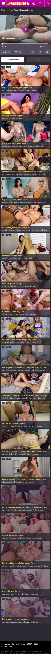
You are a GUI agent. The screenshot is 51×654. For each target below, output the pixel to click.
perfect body (30, 370)
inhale (5, 230)
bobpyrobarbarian (18, 342)
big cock (29, 398)
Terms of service (18, 644)
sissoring (14, 622)
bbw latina (34, 174)
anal (45, 398)
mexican (14, 370)
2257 (36, 644)
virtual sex (20, 426)
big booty (6, 454)
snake (38, 566)
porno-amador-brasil (36, 146)
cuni (26, 314)
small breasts (16, 510)
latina (13, 90)
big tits (5, 118)
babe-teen (23, 146)
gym (38, 622)
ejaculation (13, 202)
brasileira (6, 370)
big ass (18, 90)
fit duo (5, 482)
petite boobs (38, 398)
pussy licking (12, 286)
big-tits (5, 202)
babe (31, 258)
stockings (33, 314)
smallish (6, 90)
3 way (20, 286)
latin (18, 258)
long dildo (14, 454)
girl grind (6, 622)
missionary (40, 370)
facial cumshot (14, 230)
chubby (42, 174)
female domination (38, 202)
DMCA (29, 644)
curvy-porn (36, 594)
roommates (35, 454)
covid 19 (13, 258)
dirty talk (12, 482)
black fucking (30, 566)
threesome (31, 538)
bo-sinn (18, 594)
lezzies (5, 258)
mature (19, 118)
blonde (25, 90)
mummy (13, 118)
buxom (5, 538)
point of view (29, 426)
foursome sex (20, 398)
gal (40, 342)
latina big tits (14, 538)
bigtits (11, 314)
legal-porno (26, 594)
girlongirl (25, 258)
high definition (8, 398)
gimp (21, 202)
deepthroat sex (31, 342)
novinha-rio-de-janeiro (11, 146)
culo (4, 286)
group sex (6, 510)
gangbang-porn (8, 594)
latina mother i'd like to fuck (33, 510)
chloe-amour (25, 230)
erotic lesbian (25, 454)
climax (26, 286)
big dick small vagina (16, 566)
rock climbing (29, 482)
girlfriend (26, 174)
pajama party (19, 314)
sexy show (7, 342)
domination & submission (12, 174)
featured (45, 566)
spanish (27, 202)
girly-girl (22, 622)
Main (3, 10)
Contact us (5, 644)
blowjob (20, 482)
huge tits (39, 538)
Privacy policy (6, 646)
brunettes (35, 230)
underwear (44, 230)
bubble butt (33, 90)
